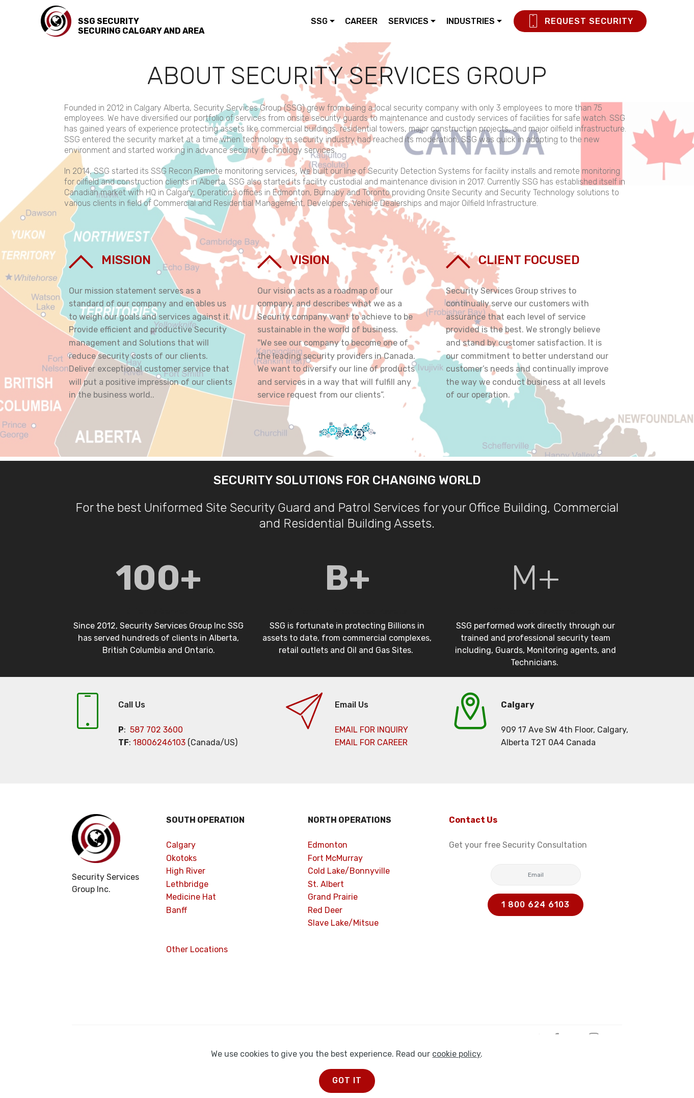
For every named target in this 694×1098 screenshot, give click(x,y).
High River (185, 871)
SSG (319, 21)
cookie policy (456, 1077)
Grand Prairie (333, 897)
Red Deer (325, 910)
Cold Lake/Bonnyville (349, 871)
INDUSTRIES (470, 21)
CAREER (361, 21)
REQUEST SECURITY (580, 21)
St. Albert (326, 884)
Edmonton (328, 845)
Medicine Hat (191, 897)
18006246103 (159, 742)
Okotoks (181, 858)
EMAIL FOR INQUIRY (371, 730)
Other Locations (197, 949)
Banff (176, 910)
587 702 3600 (156, 730)
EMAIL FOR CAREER (371, 742)
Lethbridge (187, 884)
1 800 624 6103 (535, 904)
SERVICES (408, 21)
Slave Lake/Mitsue (343, 923)
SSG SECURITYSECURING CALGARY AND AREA (141, 26)
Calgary (181, 845)
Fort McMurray (335, 858)
